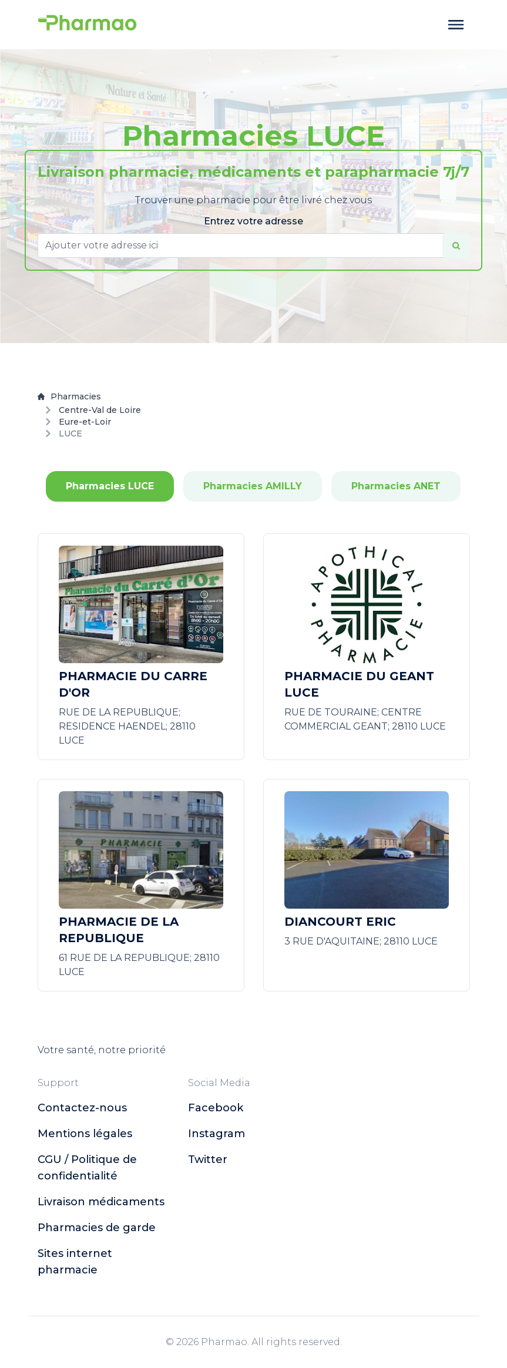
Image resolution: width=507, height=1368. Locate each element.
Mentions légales (85, 1133)
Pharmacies (69, 396)
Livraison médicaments (101, 1201)
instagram (216, 1133)
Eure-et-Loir (85, 421)
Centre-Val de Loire (100, 410)
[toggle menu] (456, 24)
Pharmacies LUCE (110, 486)
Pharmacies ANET (396, 486)
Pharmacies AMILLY (252, 486)
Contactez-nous (82, 1107)
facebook (215, 1107)
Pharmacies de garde (97, 1227)
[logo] (87, 24)
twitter (207, 1159)
